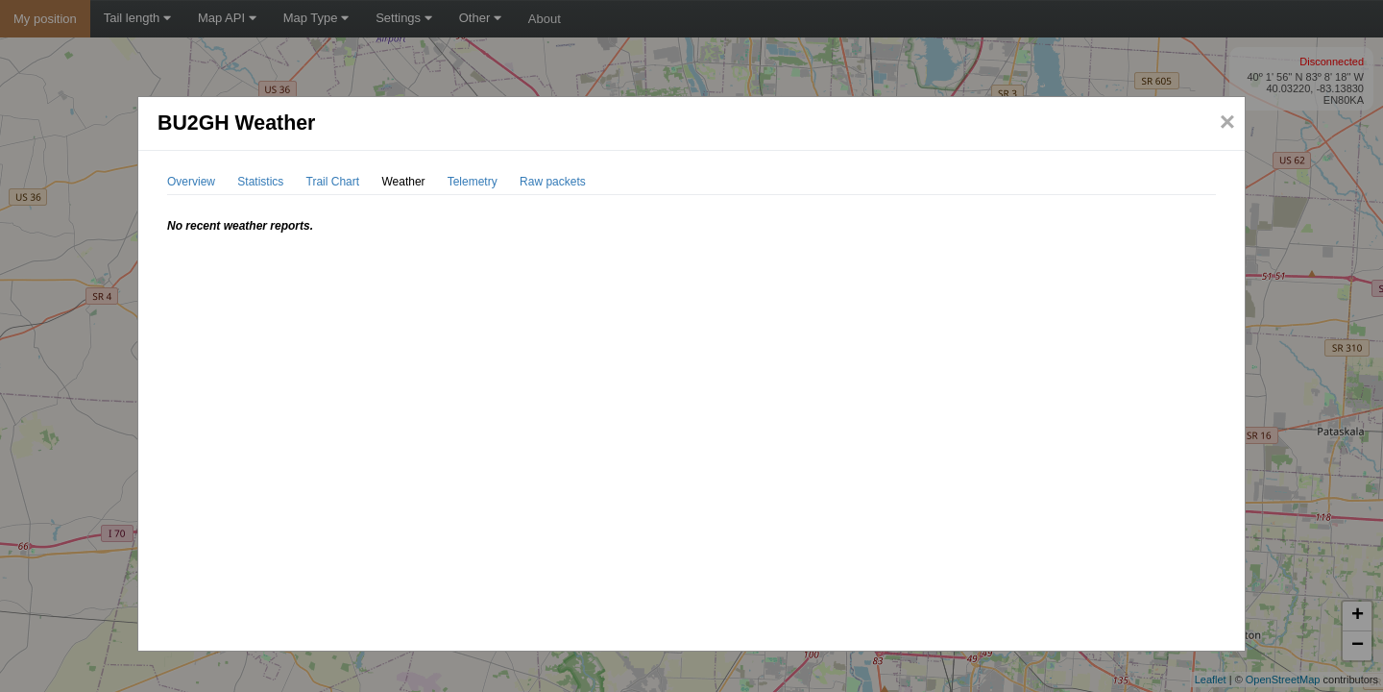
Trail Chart (333, 181)
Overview (191, 181)
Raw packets (553, 181)
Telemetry (472, 181)
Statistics (260, 181)
